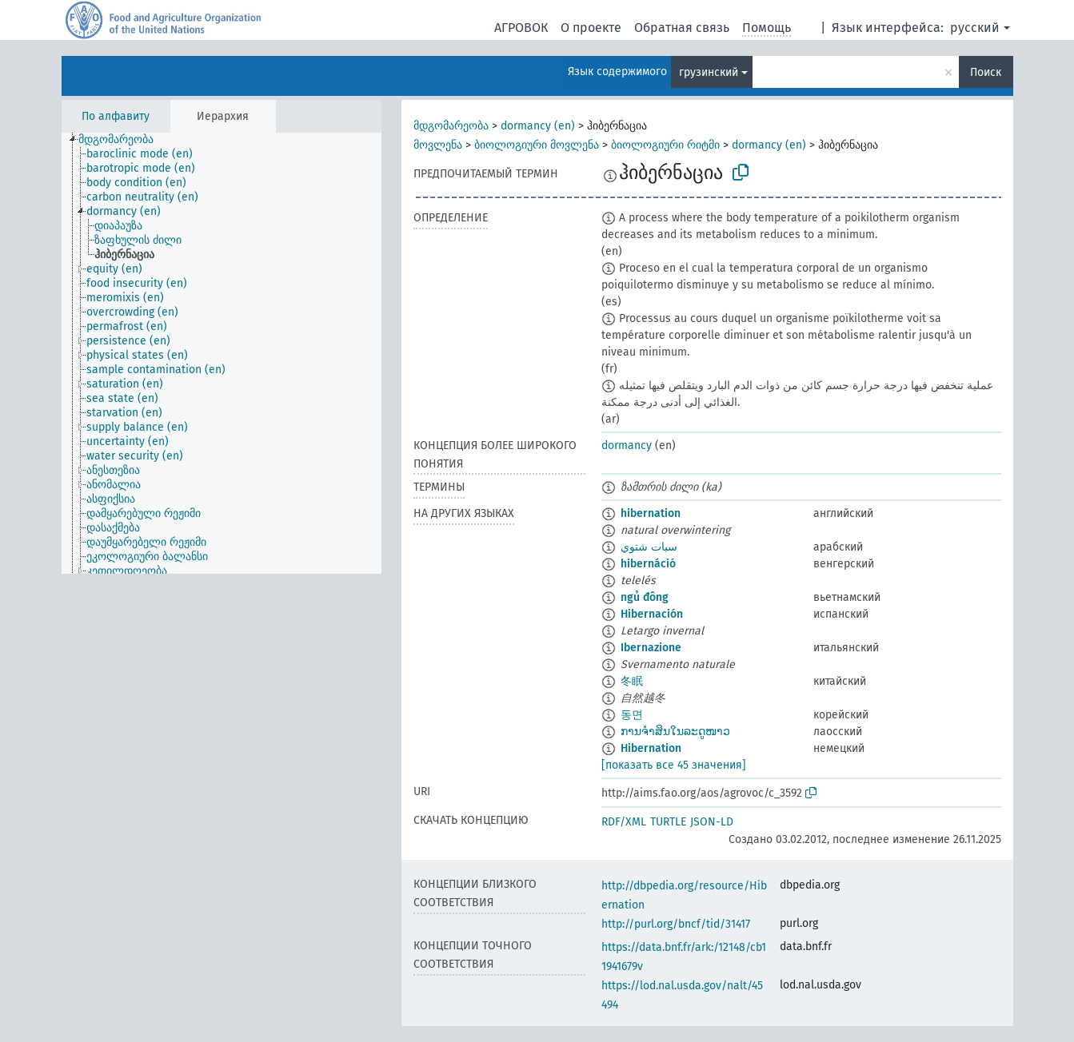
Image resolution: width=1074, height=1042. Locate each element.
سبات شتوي (649, 547)
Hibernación (652, 614)
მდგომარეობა (451, 126)
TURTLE (668, 822)
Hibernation (651, 748)
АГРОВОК (521, 27)
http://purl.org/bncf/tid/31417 (675, 924)
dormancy (626, 445)
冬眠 (632, 681)
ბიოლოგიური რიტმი (665, 145)
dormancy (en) (538, 126)
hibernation (651, 513)
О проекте (591, 27)
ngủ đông (645, 597)
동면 (632, 715)
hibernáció (648, 564)
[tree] (221, 353)
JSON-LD (711, 822)
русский (975, 27)
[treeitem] (123, 140)
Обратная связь (681, 27)
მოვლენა (437, 145)
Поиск (985, 72)
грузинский (708, 72)
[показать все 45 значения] (673, 765)
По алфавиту (116, 116)
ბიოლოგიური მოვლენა (536, 145)
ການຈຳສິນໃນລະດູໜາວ (675, 731)
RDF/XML (623, 822)
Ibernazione (651, 647)
